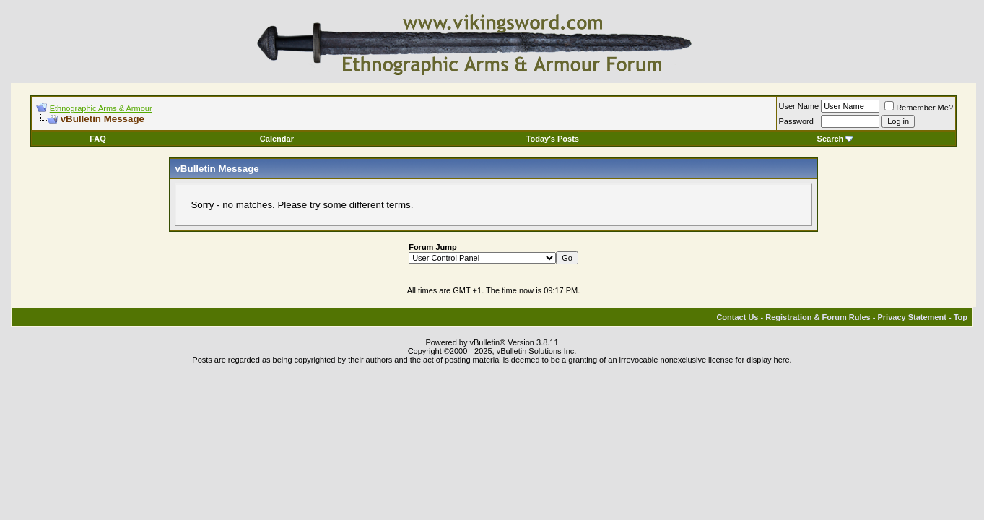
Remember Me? (918, 107)
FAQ (98, 138)
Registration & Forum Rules (817, 317)
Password (796, 121)
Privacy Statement (911, 317)
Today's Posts (552, 138)
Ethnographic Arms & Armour (101, 108)
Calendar (277, 138)
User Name (799, 106)
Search (835, 138)
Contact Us (737, 317)
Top (960, 317)
